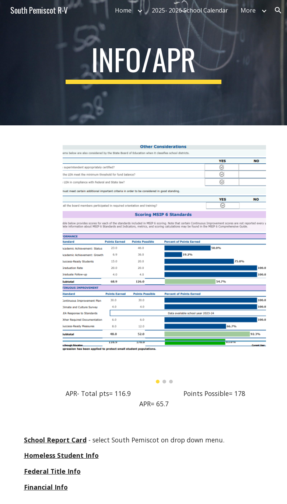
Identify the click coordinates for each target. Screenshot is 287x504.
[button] (278, 10)
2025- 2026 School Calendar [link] (190, 10)
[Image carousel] (164, 258)
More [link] (248, 10)
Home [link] (123, 10)
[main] (143, 62)
